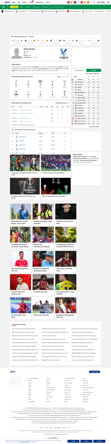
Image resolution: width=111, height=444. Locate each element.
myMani (48, 401)
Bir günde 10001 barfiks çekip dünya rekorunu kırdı (25, 349)
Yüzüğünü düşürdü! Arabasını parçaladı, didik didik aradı (55, 343)
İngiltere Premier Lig (47, 11)
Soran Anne (85, 383)
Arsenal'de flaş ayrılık (40, 292)
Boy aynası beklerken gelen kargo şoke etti (83, 360)
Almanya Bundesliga (73, 11)
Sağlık (47, 380)
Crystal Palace (35, 57)
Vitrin (47, 385)
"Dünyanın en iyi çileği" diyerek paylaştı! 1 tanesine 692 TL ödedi (25, 353)
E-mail (47, 394)
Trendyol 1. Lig (34, 11)
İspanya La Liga (87, 11)
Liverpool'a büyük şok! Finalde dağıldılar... (53, 173)
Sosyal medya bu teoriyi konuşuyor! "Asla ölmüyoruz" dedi (52, 346)
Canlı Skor (14, 7)
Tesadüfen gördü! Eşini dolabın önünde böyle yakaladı (84, 336)
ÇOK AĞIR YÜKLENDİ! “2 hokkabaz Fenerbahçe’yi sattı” (38, 408)
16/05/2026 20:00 (43, 43)
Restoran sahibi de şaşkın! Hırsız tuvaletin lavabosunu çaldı (83, 356)
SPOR (3, 7)
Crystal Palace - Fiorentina (26, 110)
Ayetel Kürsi (85, 399)
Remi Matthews (22, 149)
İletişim (41, 427)
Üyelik (51, 427)
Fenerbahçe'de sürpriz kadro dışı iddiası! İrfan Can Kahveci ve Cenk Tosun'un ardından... (36, 419)
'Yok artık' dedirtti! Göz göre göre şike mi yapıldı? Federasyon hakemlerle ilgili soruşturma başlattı (54, 421)
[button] (2, 2)
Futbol (21, 7)
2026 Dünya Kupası (7, 11)
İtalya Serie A (60, 11)
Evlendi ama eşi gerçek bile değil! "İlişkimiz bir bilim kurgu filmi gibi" (25, 360)
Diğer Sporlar (36, 7)
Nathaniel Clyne (22, 136)
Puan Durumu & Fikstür (57, 7)
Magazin (30, 390)
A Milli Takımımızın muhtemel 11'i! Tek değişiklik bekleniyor (71, 410)
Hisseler (66, 385)
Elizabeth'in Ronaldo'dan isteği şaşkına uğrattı (41, 270)
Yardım (46, 427)
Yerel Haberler (31, 401)
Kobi (47, 399)
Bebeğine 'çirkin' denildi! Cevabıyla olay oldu (53, 349)
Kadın (29, 387)
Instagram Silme (86, 394)
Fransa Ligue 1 (99, 11)
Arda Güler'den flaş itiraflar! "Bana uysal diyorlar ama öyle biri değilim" (76, 419)
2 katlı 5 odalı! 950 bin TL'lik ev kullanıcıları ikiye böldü (84, 329)
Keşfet (66, 401)
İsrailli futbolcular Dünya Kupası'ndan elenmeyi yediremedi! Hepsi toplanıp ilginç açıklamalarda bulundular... (54, 415)
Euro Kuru (67, 394)
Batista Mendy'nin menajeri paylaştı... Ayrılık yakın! (19, 222)
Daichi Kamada (22, 153)
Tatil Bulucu (85, 385)
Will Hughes (21, 141)
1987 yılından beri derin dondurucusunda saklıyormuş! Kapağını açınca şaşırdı (23, 332)
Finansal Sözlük (68, 383)
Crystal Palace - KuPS (25, 118)
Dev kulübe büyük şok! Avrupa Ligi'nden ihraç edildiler (23, 197)
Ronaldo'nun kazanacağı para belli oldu (65, 316)
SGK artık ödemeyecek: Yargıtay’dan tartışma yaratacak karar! (23, 329)
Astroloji (48, 383)
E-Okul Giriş (85, 390)
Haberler (30, 380)
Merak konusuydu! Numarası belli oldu (20, 270)
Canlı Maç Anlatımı (50, 390)
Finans (29, 383)
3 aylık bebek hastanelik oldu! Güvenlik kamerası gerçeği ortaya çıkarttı (85, 339)
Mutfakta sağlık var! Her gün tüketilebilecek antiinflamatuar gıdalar (83, 349)
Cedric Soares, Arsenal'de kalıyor (64, 270)
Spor (29, 397)
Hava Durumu (68, 399)
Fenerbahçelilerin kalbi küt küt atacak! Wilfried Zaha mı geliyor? (65, 245)
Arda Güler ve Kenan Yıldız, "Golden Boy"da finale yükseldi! (83, 417)
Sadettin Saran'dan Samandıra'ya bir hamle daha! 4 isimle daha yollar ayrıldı (73, 413)
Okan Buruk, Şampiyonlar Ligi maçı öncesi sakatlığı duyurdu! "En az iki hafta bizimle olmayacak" (34, 411)
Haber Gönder (94, 371)
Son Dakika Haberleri (33, 378)
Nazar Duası (85, 401)
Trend (29, 392)
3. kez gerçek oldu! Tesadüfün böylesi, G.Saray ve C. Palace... (24, 173)
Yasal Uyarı (64, 427)
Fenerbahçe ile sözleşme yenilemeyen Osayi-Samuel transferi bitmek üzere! (19, 245)
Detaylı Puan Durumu (94, 126)
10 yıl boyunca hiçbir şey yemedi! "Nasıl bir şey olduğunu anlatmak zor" (54, 356)
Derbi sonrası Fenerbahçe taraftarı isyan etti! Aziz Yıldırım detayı (68, 408)
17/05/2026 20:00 (81, 43)
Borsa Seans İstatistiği (70, 378)
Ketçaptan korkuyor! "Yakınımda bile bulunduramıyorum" (51, 360)
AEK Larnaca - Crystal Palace (26, 113)
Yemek (29, 385)
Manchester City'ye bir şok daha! (64, 222)
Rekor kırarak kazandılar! (41, 315)
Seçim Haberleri (50, 387)
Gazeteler (48, 392)
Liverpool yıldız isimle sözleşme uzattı (18, 293)
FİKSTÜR (93, 70)
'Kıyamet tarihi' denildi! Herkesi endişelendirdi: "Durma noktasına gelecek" (24, 356)
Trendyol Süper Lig (21, 11)
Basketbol (28, 7)
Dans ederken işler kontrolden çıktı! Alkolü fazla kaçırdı (24, 343)
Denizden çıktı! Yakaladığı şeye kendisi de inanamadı (83, 332)
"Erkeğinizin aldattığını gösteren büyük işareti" (54, 328)
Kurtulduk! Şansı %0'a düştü (49, 335)
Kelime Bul (85, 380)
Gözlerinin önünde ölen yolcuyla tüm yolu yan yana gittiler (55, 353)
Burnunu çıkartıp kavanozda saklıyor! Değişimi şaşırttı (24, 346)
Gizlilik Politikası (57, 427)
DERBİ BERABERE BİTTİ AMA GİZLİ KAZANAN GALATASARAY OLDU (83, 353)
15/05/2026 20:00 (17, 43)
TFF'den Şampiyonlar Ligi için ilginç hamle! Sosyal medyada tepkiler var (35, 413)
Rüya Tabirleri (68, 397)
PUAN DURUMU (79, 70)
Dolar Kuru (67, 392)
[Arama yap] (94, 2)
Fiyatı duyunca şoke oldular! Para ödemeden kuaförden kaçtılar (53, 339)
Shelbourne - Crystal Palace (26, 121)
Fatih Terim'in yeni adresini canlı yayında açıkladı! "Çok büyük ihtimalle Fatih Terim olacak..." (54, 423)
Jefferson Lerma (22, 145)
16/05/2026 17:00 (30, 43)
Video (29, 399)
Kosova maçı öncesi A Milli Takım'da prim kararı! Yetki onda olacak (39, 410)
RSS (69, 427)
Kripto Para (67, 387)
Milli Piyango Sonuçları (88, 387)
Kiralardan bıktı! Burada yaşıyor (80, 346)
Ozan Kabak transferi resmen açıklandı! (65, 293)
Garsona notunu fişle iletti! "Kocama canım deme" (25, 335)
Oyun (84, 378)
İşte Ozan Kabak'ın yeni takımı (18, 316)
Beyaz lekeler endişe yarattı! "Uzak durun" (82, 342)
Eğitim (29, 394)
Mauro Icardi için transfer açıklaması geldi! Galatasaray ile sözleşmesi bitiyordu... (78, 411)
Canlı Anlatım (45, 7)
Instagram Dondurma (88, 392)
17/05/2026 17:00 (68, 43)
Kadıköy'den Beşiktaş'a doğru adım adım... (43, 222)
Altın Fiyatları (68, 390)
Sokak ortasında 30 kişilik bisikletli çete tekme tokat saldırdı (55, 332)
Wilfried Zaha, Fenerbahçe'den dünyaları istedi (42, 245)
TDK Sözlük (85, 397)
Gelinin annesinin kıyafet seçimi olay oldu (23, 339)
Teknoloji (48, 378)
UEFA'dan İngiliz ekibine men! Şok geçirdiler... (54, 196)
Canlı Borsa (67, 380)
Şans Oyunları (49, 397)
